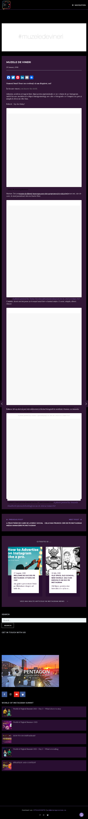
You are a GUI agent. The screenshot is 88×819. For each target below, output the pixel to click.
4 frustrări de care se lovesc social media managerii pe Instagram (25, 522)
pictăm (9, 299)
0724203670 (39, 810)
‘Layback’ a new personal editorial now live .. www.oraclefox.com (30, 502)
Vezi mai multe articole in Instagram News (44, 601)
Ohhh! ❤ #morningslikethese (18, 189)
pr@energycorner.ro (56, 810)
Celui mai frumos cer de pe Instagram (63, 521)
